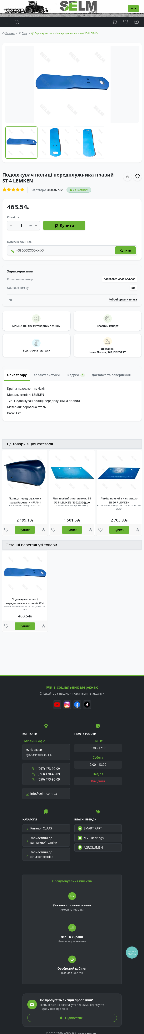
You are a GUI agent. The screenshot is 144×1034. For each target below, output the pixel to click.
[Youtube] (57, 704)
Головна (10, 33)
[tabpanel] (72, 400)
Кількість (13, 217)
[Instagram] (67, 704)
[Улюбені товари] (6, 530)
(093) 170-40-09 (46, 774)
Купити (64, 225)
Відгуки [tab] (76, 375)
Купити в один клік (19, 242)
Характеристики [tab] (47, 375)
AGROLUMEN (90, 847)
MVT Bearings (91, 838)
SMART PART (90, 828)
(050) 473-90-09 (46, 779)
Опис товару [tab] (17, 375)
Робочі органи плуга (123, 299)
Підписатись (72, 1018)
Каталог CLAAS (39, 828)
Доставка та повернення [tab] (111, 375)
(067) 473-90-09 (46, 769)
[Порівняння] (43, 530)
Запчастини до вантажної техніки (41, 840)
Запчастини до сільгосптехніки (39, 854)
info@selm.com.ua (41, 793)
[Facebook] (77, 704)
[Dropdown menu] (133, 8)
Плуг (24, 33)
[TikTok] (87, 704)
